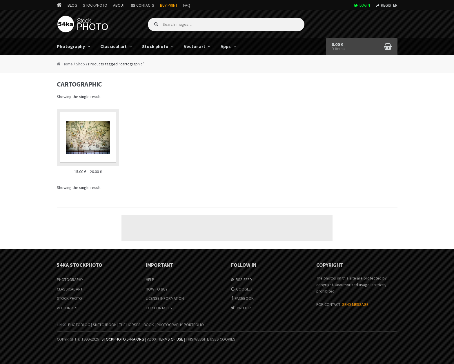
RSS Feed (244, 279)
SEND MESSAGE (355, 304)
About (119, 5)
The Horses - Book (136, 324)
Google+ (244, 289)
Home (68, 64)
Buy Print (168, 5)
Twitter (243, 307)
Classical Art (70, 289)
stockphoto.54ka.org (122, 339)
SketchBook (105, 324)
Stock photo (155, 46)
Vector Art (67, 307)
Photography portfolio (180, 324)
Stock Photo (69, 298)
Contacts (145, 5)
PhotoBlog (79, 324)
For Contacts (159, 307)
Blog (72, 5)
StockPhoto (95, 5)
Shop (80, 64)
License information (165, 298)
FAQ (186, 5)
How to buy (157, 289)
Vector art (194, 46)
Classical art (113, 46)
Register (389, 5)
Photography (71, 46)
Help (150, 279)
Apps (226, 46)
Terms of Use (170, 339)
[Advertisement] (227, 228)
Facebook (244, 298)
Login (364, 5)
